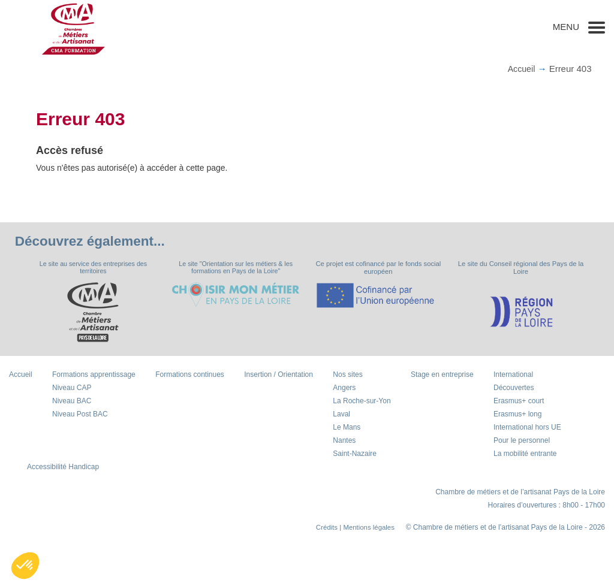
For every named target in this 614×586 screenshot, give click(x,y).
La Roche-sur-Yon (361, 401)
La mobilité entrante (524, 454)
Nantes (344, 441)
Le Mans (346, 428)
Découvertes (513, 388)
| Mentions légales (365, 528)
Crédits (323, 528)
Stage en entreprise (442, 375)
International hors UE (527, 428)
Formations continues (189, 375)
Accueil (520, 69)
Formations (94, 375)
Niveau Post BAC (80, 414)
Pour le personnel (521, 441)
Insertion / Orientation (278, 375)
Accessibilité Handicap (63, 467)
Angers (344, 388)
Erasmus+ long (517, 414)
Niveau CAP (71, 388)
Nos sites (347, 375)
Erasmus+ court (518, 401)
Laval (341, 414)
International (513, 375)
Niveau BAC (71, 401)
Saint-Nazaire (355, 454)
